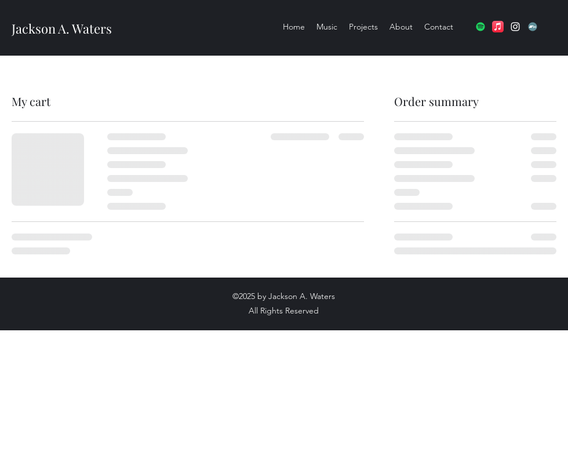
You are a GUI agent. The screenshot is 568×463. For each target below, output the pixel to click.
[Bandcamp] (532, 26)
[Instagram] (515, 26)
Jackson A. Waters (62, 28)
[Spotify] (480, 26)
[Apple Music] (498, 26)
